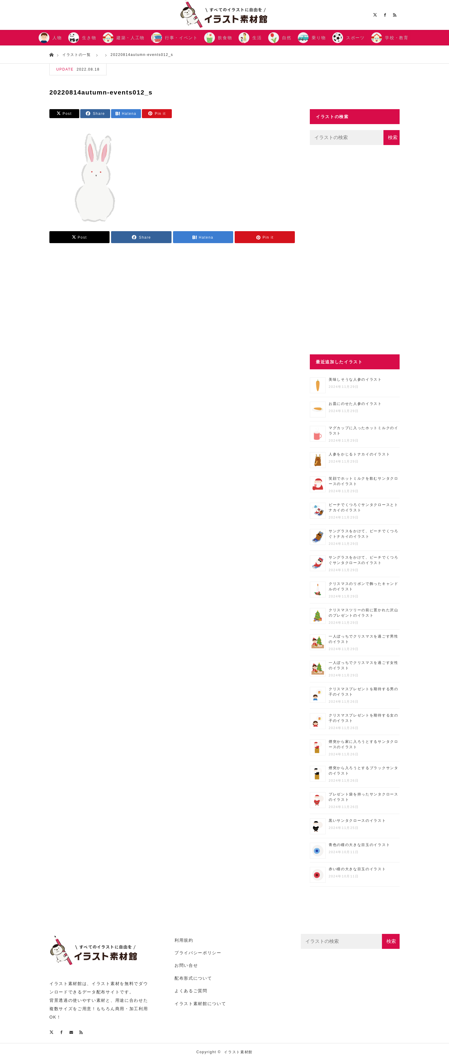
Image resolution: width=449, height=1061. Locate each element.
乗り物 (319, 37)
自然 (286, 37)
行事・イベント (181, 37)
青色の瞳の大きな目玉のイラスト (359, 845)
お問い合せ (186, 965)
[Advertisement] (355, 249)
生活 (257, 37)
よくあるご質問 (191, 990)
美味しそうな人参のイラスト (355, 379)
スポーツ (355, 37)
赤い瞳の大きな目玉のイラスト (357, 869)
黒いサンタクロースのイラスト (357, 820)
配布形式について (193, 978)
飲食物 (225, 37)
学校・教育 (396, 37)
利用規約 (184, 940)
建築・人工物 (130, 37)
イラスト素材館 (238, 1052)
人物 (57, 37)
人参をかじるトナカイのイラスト (359, 454)
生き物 (89, 37)
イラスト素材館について (200, 1003)
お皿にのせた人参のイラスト (355, 404)
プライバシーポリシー (198, 952)
